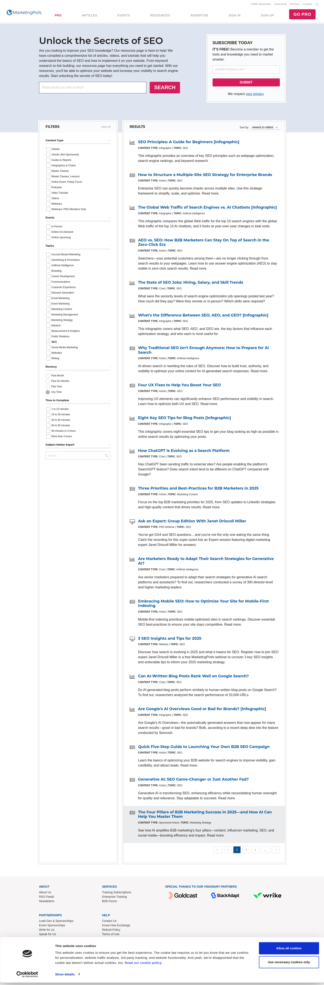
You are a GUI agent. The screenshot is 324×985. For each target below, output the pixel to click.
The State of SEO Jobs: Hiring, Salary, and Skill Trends (190, 283)
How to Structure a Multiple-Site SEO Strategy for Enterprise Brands (205, 175)
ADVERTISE (199, 15)
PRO (58, 15)
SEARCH (164, 88)
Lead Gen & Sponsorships (56, 921)
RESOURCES (160, 15)
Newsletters (46, 902)
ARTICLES (89, 15)
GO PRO (302, 14)
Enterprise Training (114, 897)
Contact (307, 4)
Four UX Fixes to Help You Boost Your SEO (179, 386)
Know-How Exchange (116, 926)
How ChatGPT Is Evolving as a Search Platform (184, 451)
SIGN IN (235, 15)
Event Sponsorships (52, 926)
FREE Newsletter (261, 4)
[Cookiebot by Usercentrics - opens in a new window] (27, 977)
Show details (65, 976)
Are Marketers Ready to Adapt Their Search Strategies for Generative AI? (206, 562)
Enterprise (281, 4)
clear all (106, 127)
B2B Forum (109, 902)
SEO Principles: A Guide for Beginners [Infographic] (188, 142)
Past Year (56, 387)
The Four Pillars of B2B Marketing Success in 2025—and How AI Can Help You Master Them (205, 815)
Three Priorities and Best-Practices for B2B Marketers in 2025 (198, 489)
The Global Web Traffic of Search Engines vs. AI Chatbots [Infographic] (207, 208)
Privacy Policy (111, 939)
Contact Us (109, 921)
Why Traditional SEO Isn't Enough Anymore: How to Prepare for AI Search (203, 351)
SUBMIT (246, 83)
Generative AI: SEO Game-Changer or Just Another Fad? (193, 780)
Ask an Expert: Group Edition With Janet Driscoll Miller (192, 522)
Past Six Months (60, 381)
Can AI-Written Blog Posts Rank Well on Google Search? (193, 677)
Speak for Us (47, 934)
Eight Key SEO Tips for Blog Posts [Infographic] (184, 418)
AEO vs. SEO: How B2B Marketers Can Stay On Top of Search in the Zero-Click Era (203, 243)
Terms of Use (110, 934)
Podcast (295, 4)
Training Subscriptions (116, 893)
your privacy (254, 95)
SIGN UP (267, 15)
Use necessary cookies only (289, 964)
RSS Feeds (46, 897)
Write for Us (47, 930)
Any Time (56, 392)
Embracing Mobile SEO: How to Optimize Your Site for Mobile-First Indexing (203, 604)
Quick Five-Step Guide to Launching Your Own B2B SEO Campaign (204, 747)
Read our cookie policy (143, 965)
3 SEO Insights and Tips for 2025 (169, 639)
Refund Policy (111, 930)
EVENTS (124, 15)
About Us (45, 893)
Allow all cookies (289, 951)
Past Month (57, 376)
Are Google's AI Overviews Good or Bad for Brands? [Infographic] (202, 709)
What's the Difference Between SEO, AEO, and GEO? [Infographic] (203, 316)
